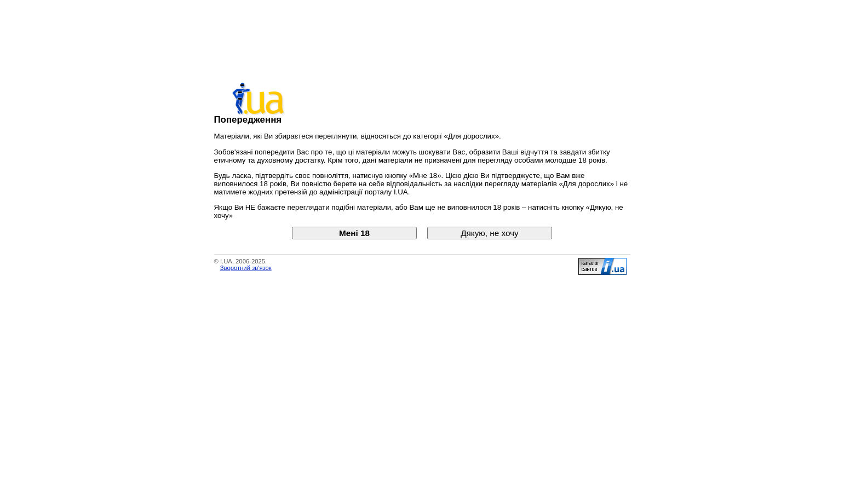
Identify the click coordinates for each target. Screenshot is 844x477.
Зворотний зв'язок (246, 268)
